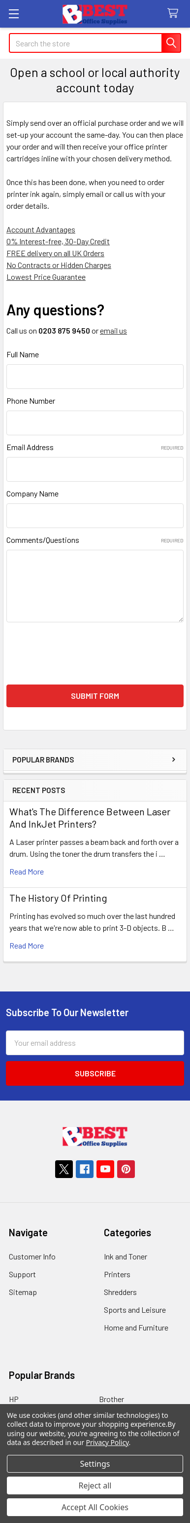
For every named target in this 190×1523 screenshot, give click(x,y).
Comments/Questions (95, 539)
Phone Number (30, 400)
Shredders (120, 1291)
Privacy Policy (107, 1442)
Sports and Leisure (135, 1309)
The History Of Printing (58, 898)
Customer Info (32, 1256)
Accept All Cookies (95, 1507)
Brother (111, 1399)
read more (26, 871)
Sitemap (23, 1291)
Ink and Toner (125, 1256)
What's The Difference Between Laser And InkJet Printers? (89, 817)
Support (22, 1274)
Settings (95, 1463)
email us (113, 330)
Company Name (32, 493)
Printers (117, 1274)
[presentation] (81, 653)
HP (14, 1399)
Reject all (95, 1485)
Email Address (95, 447)
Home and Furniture (136, 1327)
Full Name (22, 354)
